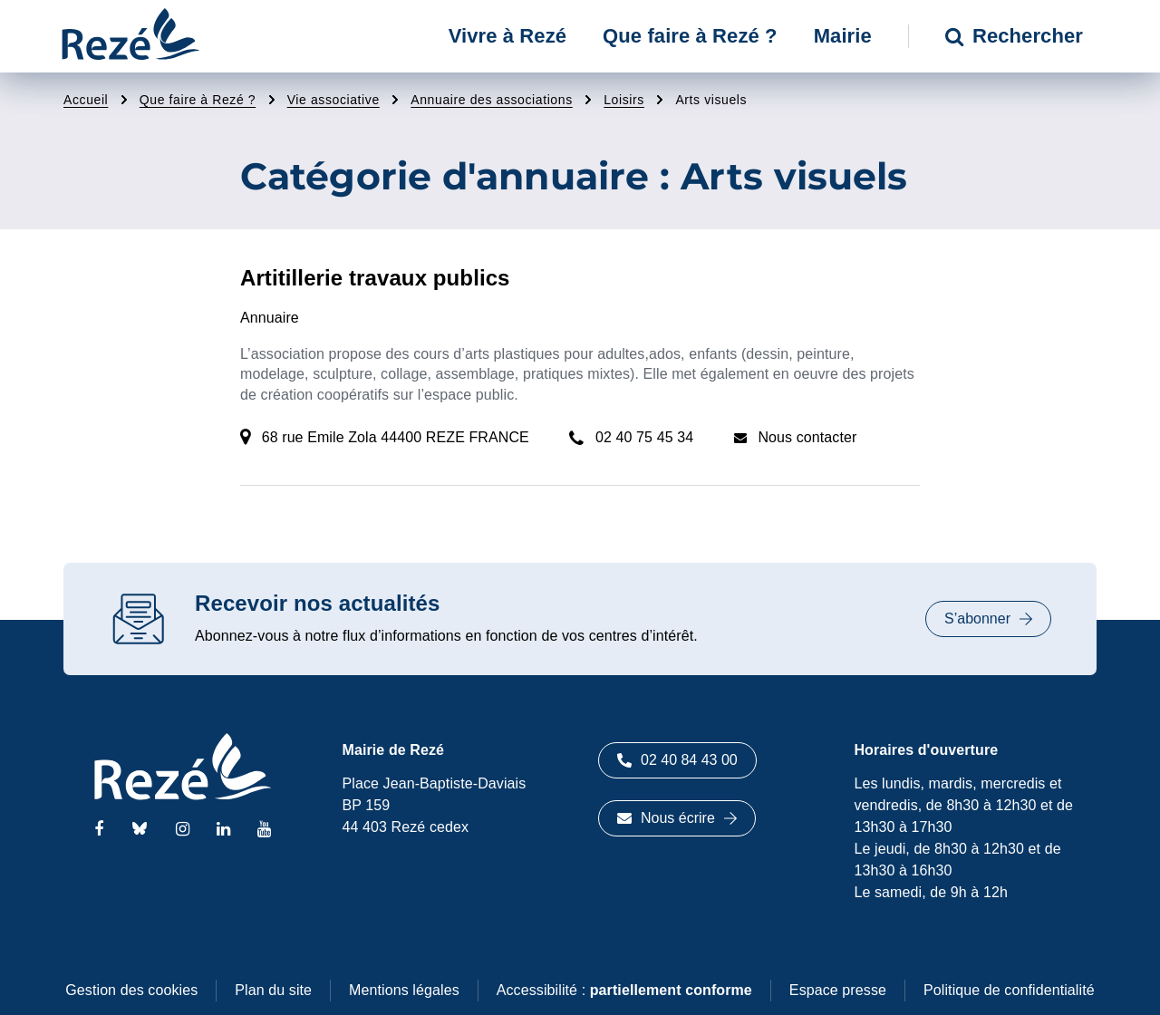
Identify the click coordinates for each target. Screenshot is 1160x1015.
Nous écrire (677, 818)
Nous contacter (807, 437)
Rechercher (1014, 35)
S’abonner (988, 618)
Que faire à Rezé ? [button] (690, 35)
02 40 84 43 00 (677, 760)
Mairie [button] (843, 35)
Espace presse (837, 990)
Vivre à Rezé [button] (507, 35)
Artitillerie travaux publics (375, 278)
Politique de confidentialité (1009, 990)
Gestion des (131, 990)
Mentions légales (404, 990)
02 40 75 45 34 (644, 437)
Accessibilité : (624, 990)
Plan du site (273, 990)
